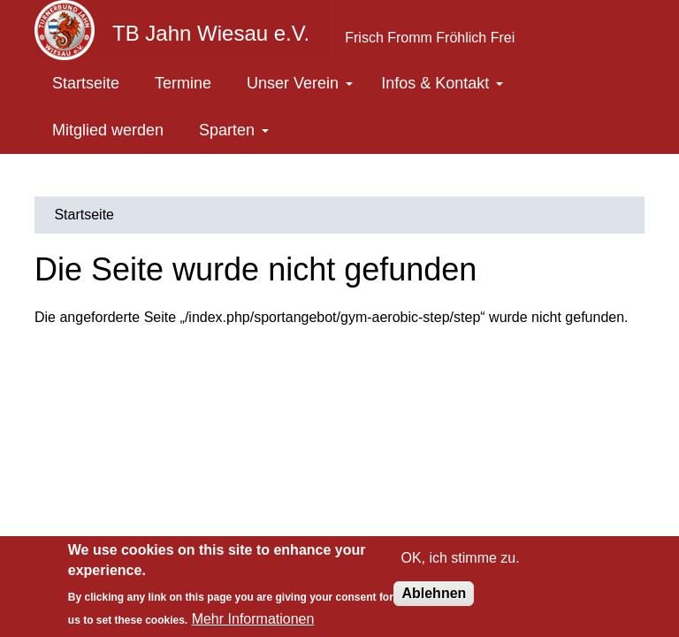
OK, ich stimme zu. (460, 557)
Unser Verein (300, 83)
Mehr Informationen (253, 618)
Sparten (234, 130)
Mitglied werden (108, 130)
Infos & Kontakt (442, 83)
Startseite (85, 83)
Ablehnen (433, 593)
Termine (183, 83)
